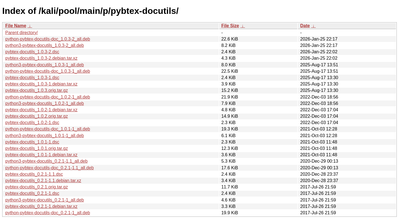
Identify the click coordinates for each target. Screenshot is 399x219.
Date (305, 25)
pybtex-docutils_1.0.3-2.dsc (32, 51)
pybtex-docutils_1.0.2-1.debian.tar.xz (41, 109)
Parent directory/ (21, 32)
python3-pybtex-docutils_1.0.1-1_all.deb (44, 135)
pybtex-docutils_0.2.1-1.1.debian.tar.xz (43, 180)
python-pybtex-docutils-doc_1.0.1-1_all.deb (47, 129)
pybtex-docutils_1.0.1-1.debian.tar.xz (41, 154)
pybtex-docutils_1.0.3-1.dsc (32, 77)
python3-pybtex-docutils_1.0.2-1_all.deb (44, 103)
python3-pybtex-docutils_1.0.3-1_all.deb (44, 64)
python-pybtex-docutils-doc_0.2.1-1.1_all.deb (49, 167)
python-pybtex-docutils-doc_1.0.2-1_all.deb (47, 97)
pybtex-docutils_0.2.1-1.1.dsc (34, 174)
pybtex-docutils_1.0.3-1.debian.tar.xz (41, 84)
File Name (15, 25)
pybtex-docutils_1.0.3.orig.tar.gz (36, 90)
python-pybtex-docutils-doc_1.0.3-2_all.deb (47, 39)
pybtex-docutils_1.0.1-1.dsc (32, 142)
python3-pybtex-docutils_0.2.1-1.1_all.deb (46, 161)
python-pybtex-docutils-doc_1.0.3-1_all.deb (47, 71)
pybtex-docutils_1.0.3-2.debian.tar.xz (41, 58)
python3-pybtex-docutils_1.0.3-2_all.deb (44, 45)
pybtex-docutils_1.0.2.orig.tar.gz (36, 116)
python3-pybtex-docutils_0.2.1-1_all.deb (44, 200)
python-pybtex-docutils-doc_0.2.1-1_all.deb (47, 212)
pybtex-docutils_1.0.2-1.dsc (32, 122)
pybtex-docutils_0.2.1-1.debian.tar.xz (41, 206)
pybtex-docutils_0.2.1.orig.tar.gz (36, 187)
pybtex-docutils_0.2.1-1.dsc (32, 193)
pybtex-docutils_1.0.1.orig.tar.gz (36, 148)
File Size (230, 25)
